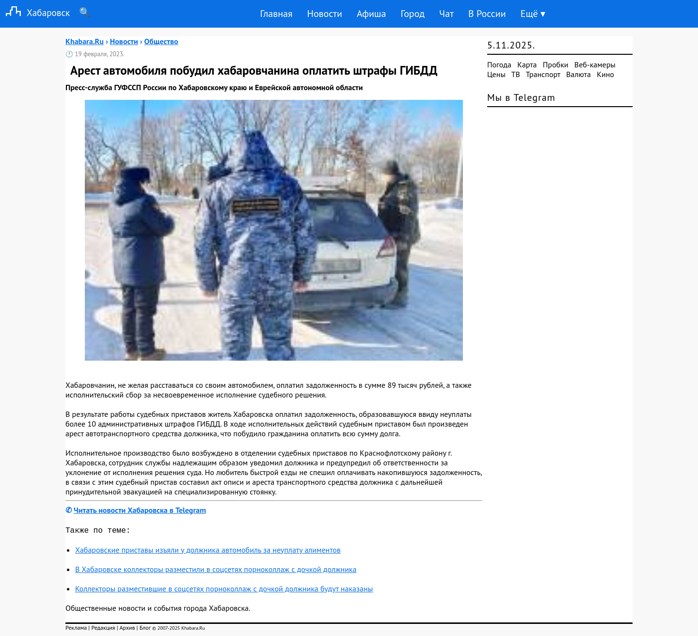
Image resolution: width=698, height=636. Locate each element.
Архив (127, 629)
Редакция (103, 629)
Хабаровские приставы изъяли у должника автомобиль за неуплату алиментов (208, 551)
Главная (276, 13)
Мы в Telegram (521, 97)
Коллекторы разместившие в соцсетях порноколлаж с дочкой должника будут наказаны (224, 590)
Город (413, 13)
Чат (446, 13)
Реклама (76, 629)
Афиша (371, 13)
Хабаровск (35, 12)
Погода (499, 64)
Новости (324, 13)
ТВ (515, 74)
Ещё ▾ (533, 13)
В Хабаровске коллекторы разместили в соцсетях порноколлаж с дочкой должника (215, 571)
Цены (496, 74)
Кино (605, 74)
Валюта (578, 74)
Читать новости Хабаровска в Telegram (140, 510)
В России (487, 13)
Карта (527, 64)
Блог (145, 629)
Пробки (556, 64)
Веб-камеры (595, 64)
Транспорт (543, 74)
